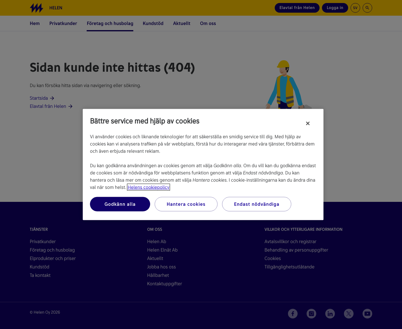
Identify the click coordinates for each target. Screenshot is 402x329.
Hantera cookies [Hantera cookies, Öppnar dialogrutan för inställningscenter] (186, 204)
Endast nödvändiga (257, 204)
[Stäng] (307, 123)
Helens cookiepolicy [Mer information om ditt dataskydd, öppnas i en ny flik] (148, 187)
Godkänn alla (120, 204)
